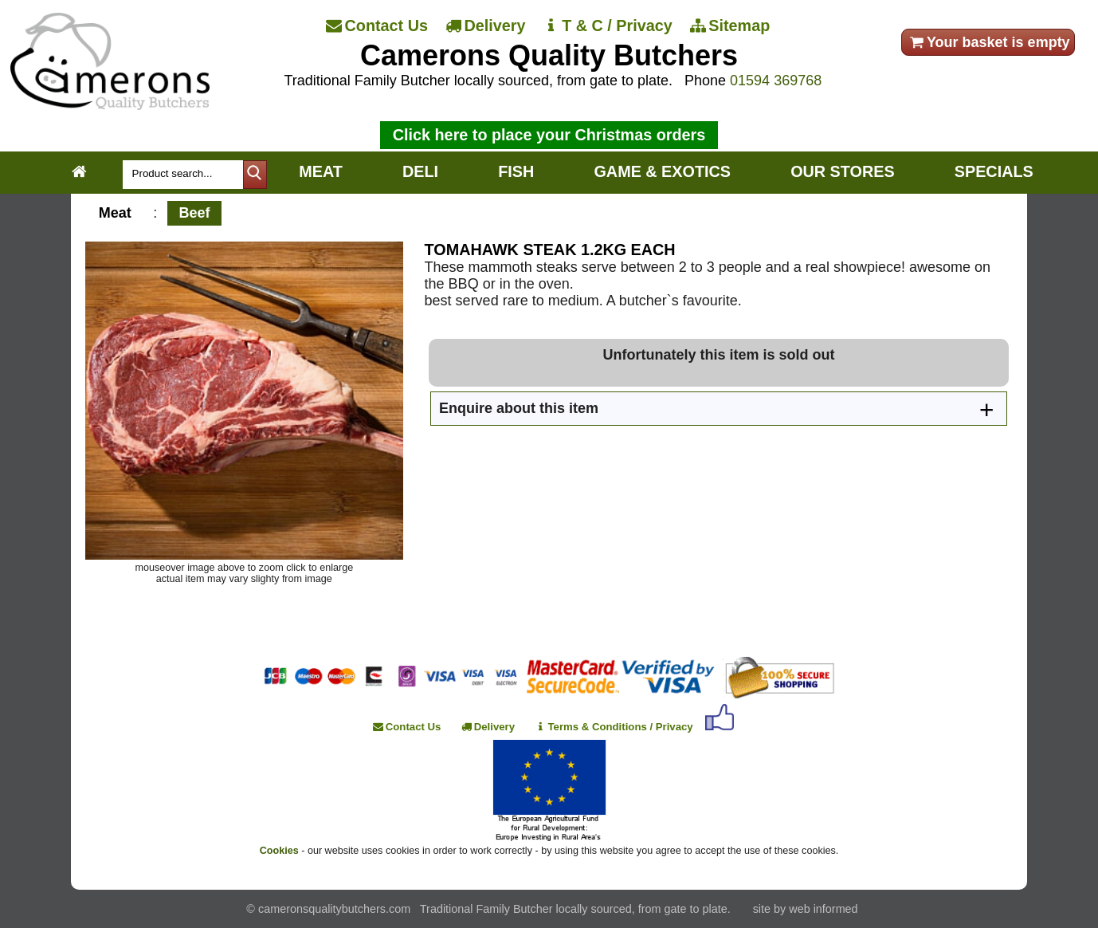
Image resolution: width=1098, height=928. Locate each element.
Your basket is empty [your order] (988, 42)
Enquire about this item (518, 408)
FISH (516, 171)
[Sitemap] (731, 26)
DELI (420, 171)
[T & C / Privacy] (608, 26)
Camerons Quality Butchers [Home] (549, 55)
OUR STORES (842, 171)
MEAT (321, 171)
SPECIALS (994, 171)
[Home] (110, 105)
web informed (823, 908)
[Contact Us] (378, 26)
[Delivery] (487, 26)
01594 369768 (776, 80)
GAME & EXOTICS (662, 171)
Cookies (279, 850)
